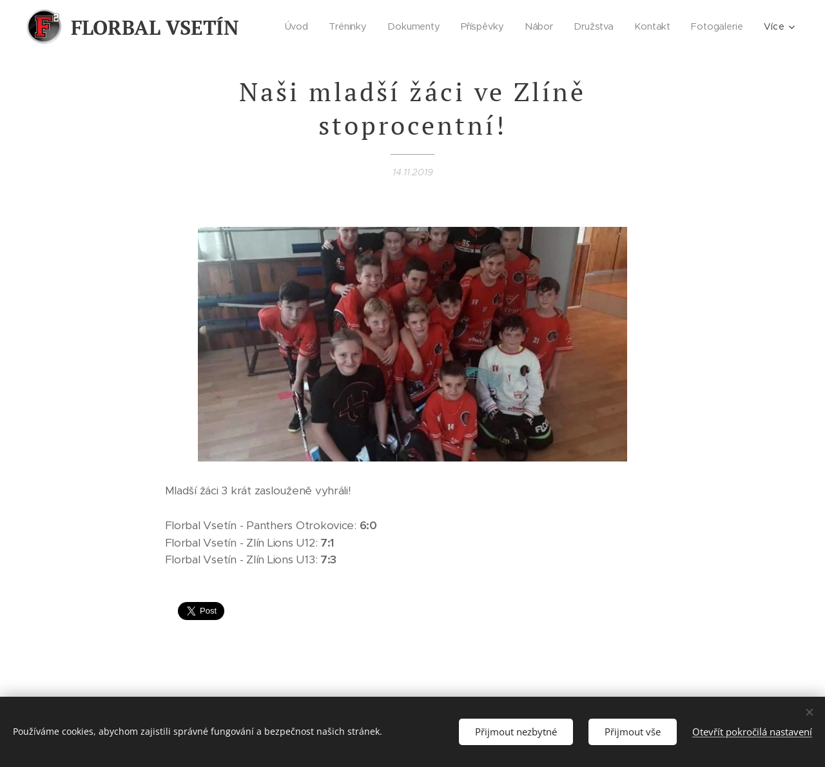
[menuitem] (300, 26)
